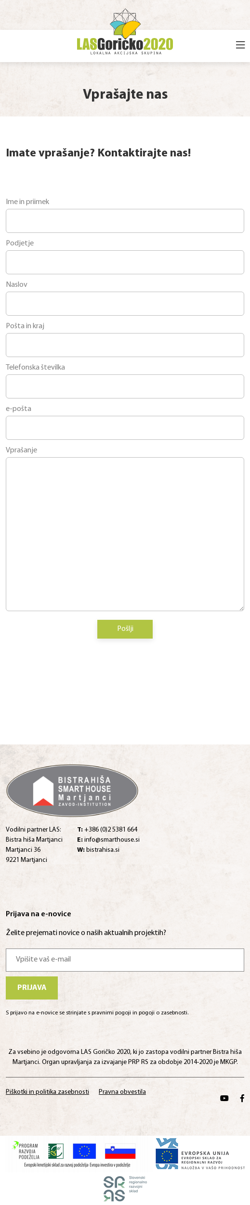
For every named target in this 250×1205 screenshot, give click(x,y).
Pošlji (125, 629)
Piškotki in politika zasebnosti (47, 1092)
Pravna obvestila (122, 1092)
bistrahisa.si (98, 850)
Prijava (32, 988)
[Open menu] (240, 46)
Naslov (16, 285)
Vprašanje (21, 450)
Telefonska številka (35, 368)
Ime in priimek (27, 202)
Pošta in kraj (25, 326)
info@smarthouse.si (108, 840)
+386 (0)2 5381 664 (107, 829)
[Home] (125, 30)
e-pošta (18, 409)
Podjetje (20, 243)
